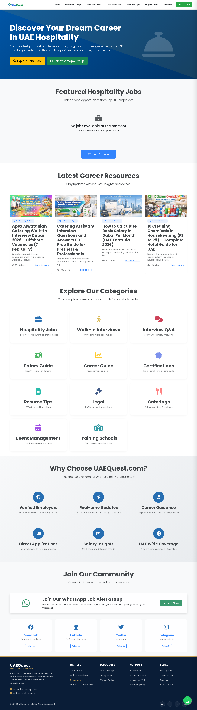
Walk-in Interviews (79, 675)
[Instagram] (177, 704)
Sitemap (164, 680)
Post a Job (75, 680)
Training (168, 4)
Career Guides (94, 4)
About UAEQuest (138, 675)
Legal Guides (152, 4)
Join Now (171, 614)
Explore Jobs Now (27, 61)
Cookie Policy (166, 684)
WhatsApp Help (138, 684)
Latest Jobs (76, 670)
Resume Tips (133, 4)
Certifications (114, 4)
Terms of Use (166, 675)
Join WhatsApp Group (67, 61)
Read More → (42, 276)
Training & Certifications (82, 684)
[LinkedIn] (162, 704)
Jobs (57, 4)
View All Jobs (98, 166)
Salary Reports (107, 675)
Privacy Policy (166, 670)
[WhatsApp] (184, 704)
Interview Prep (73, 4)
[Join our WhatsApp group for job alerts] (187, 700)
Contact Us (135, 670)
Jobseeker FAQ (137, 680)
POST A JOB (184, 5)
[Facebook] (169, 704)
